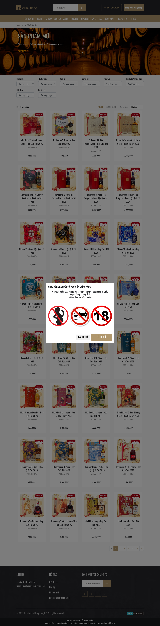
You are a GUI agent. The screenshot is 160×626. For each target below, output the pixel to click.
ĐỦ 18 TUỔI (101, 337)
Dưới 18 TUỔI (83, 337)
